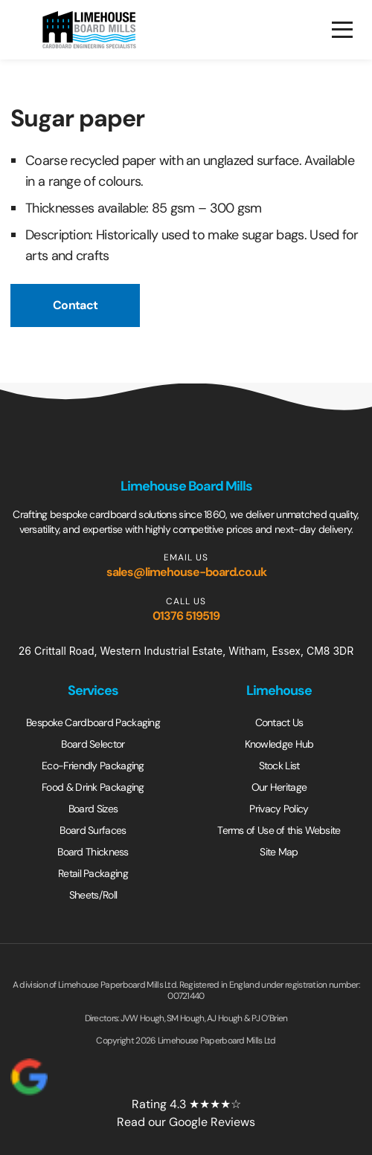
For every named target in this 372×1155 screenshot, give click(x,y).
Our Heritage (279, 787)
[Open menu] (342, 30)
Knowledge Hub (279, 744)
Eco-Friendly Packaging (93, 765)
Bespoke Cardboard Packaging (93, 722)
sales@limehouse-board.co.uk (186, 572)
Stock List (279, 765)
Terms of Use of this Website (278, 830)
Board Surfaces (93, 830)
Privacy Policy (278, 808)
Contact (75, 305)
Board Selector (92, 744)
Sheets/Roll (93, 895)
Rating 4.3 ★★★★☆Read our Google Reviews (132, 1094)
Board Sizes (93, 808)
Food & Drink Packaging (93, 787)
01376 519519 (186, 616)
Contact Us (279, 722)
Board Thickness (93, 851)
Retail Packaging (93, 873)
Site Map (279, 851)
